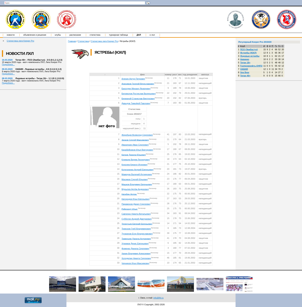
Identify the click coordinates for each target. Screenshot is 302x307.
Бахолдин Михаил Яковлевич (136, 88)
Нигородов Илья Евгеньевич (135, 199)
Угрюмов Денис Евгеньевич (135, 243)
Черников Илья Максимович (135, 263)
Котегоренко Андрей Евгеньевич (138, 169)
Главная (72, 41)
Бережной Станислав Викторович (138, 98)
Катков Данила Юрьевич (134, 154)
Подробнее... (8, 64)
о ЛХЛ (152, 35)
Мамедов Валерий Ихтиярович (137, 174)
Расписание (75, 35)
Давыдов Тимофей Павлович (136, 103)
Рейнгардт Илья (130, 209)
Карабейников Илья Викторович (137, 150)
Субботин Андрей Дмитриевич (137, 219)
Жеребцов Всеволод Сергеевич (137, 135)
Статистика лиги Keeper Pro (20, 41)
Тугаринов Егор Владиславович (137, 234)
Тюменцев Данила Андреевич (136, 238)
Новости (11, 35)
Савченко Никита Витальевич (136, 214)
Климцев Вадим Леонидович (136, 159)
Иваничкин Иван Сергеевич (135, 145)
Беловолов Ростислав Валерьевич (139, 93)
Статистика (95, 35)
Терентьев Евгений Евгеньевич (137, 224)
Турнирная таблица (118, 35)
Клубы (58, 35)
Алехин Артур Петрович (133, 79)
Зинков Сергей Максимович (135, 140)
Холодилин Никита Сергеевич (136, 258)
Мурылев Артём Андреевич (135, 189)
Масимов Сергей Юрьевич (135, 179)
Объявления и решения (34, 35)
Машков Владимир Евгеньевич (137, 184)
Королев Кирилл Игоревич (134, 164)
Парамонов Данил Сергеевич (136, 204)
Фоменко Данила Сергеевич (135, 248)
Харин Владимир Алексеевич (136, 253)
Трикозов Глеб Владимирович (136, 229)
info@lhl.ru (158, 298)
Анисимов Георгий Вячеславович (138, 83)
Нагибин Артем (129, 194)
